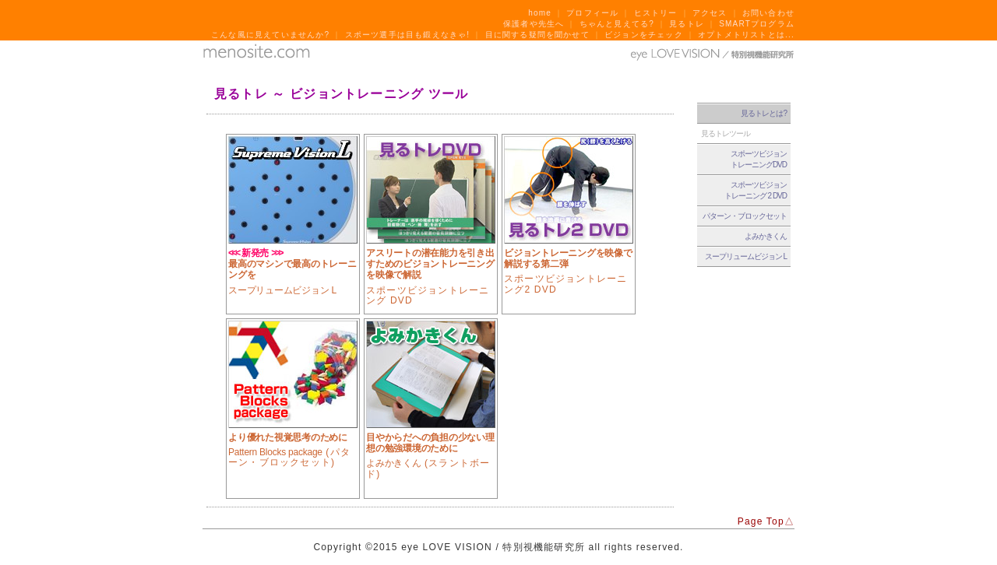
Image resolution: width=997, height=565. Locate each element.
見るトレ (686, 23)
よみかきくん (766, 236)
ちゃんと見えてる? (617, 23)
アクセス (709, 13)
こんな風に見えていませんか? (270, 34)
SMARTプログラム (756, 23)
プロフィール (592, 13)
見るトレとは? (764, 113)
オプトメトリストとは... (746, 34)
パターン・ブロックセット (745, 216)
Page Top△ (766, 521)
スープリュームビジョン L (746, 256)
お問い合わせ (768, 13)
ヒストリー (656, 13)
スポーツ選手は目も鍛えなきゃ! (407, 34)
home (539, 13)
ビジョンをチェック (643, 34)
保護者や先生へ (533, 23)
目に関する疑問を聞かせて (537, 34)
